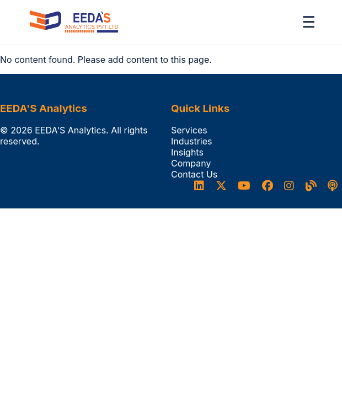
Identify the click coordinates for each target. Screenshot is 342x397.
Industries (191, 141)
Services (189, 130)
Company (191, 163)
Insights (187, 152)
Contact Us (194, 174)
